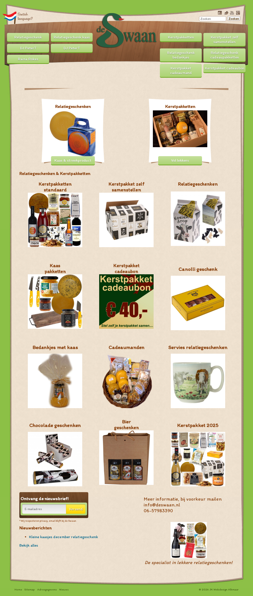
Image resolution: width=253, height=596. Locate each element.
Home (18, 589)
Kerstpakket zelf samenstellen (224, 39)
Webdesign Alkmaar (226, 589)
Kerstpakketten (181, 37)
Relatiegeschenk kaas (72, 37)
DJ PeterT (28, 48)
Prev (26, 84)
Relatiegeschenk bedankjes (181, 55)
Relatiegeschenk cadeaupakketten (224, 55)
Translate (18, 17)
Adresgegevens (47, 589)
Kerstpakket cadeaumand (181, 70)
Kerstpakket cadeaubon (224, 68)
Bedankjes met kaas (55, 347)
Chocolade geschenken (55, 425)
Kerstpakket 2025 (197, 425)
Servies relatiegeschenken (197, 347)
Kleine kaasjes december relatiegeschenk (63, 537)
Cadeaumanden (126, 347)
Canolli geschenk (198, 269)
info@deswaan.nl (162, 505)
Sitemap (29, 589)
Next (227, 84)
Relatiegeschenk (28, 37)
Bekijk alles (28, 545)
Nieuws (64, 589)
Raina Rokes (28, 59)
